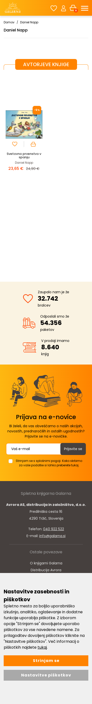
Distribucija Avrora (46, 570)
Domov (9, 22)
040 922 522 (53, 529)
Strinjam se (46, 660)
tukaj (42, 647)
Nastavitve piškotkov (46, 675)
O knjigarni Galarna (46, 563)
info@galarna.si (52, 535)
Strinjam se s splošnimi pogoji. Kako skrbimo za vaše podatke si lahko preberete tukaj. (49, 463)
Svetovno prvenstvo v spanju (24, 155)
